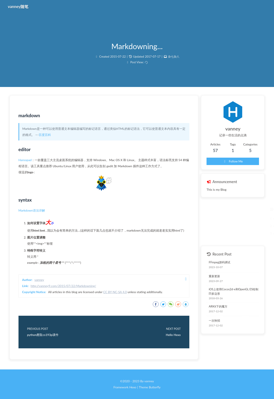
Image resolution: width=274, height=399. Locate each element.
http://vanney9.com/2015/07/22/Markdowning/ (63, 286)
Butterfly (155, 387)
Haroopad (25, 160)
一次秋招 (214, 320)
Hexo (132, 387)
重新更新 (214, 276)
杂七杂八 (173, 56)
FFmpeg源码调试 (219, 262)
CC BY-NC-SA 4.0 (115, 292)
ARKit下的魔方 (218, 306)
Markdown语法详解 (31, 210)
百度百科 (45, 135)
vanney (39, 280)
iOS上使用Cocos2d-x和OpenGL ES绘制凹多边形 (233, 291)
